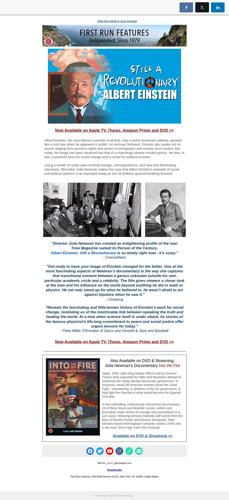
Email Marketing (104, 495)
